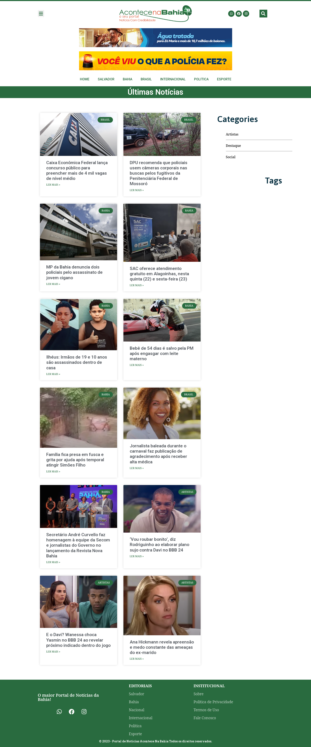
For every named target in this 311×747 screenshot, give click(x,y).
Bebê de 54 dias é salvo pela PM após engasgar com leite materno (161, 353)
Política (135, 725)
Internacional (173, 79)
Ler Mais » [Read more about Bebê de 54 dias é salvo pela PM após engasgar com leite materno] (137, 365)
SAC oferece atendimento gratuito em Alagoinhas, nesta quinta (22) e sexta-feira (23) (159, 274)
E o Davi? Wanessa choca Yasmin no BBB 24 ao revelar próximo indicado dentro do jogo (78, 640)
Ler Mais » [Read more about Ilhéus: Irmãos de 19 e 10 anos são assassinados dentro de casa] (53, 374)
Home (84, 79)
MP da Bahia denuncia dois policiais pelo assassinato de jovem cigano (74, 272)
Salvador (106, 79)
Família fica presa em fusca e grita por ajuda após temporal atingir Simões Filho (75, 460)
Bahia (127, 79)
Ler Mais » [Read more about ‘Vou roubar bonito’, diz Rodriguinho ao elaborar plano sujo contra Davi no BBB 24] (137, 556)
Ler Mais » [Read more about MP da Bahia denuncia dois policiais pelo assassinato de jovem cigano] (53, 284)
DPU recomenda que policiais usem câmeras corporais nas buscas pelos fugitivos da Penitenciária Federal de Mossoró (158, 173)
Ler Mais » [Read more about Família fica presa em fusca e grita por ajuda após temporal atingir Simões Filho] (53, 471)
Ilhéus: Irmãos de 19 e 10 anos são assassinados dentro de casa (76, 362)
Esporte (224, 79)
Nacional (136, 709)
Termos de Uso (206, 709)
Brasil (146, 79)
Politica (201, 79)
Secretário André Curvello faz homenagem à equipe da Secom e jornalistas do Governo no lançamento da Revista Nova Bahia (78, 545)
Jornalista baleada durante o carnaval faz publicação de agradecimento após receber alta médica (158, 453)
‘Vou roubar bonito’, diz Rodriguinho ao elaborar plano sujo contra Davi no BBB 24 (159, 544)
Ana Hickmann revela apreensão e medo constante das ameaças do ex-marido (162, 647)
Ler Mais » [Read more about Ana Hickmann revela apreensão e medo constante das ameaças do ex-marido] (137, 659)
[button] (41, 13)
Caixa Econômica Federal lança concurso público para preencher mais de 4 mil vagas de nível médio (77, 170)
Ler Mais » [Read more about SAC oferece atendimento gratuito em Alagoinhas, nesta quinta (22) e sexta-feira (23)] (137, 285)
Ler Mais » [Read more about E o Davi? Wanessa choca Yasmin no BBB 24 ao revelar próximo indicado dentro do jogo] (53, 651)
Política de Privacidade (213, 701)
